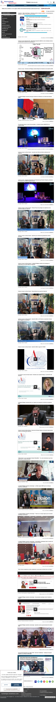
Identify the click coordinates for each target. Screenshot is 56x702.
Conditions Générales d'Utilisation (46, 692)
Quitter (6, 684)
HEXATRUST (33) (5, 28)
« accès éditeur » (43, 695)
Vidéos (37, 5)
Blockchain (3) (4, 18)
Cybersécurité (45, 8)
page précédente (50, 11)
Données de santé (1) (6, 25)
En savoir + (23, 692)
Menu (5, 5)
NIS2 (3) (3, 32)
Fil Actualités (13, 5)
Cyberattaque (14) (5, 21)
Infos (43, 690)
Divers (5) (3, 23)
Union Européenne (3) (6, 37)
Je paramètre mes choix (50, 697)
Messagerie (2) (4, 30)
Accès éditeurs (49, 5)
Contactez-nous (24, 690)
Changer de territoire (52, 3)
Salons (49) (4, 35)
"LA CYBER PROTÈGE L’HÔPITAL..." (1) (8, 16)
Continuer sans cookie (16, 685)
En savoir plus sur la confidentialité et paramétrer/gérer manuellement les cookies (11, 689)
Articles (25, 5)
